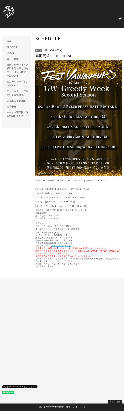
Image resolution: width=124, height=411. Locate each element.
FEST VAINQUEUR (54, 407)
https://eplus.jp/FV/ (61, 246)
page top (114, 401)
